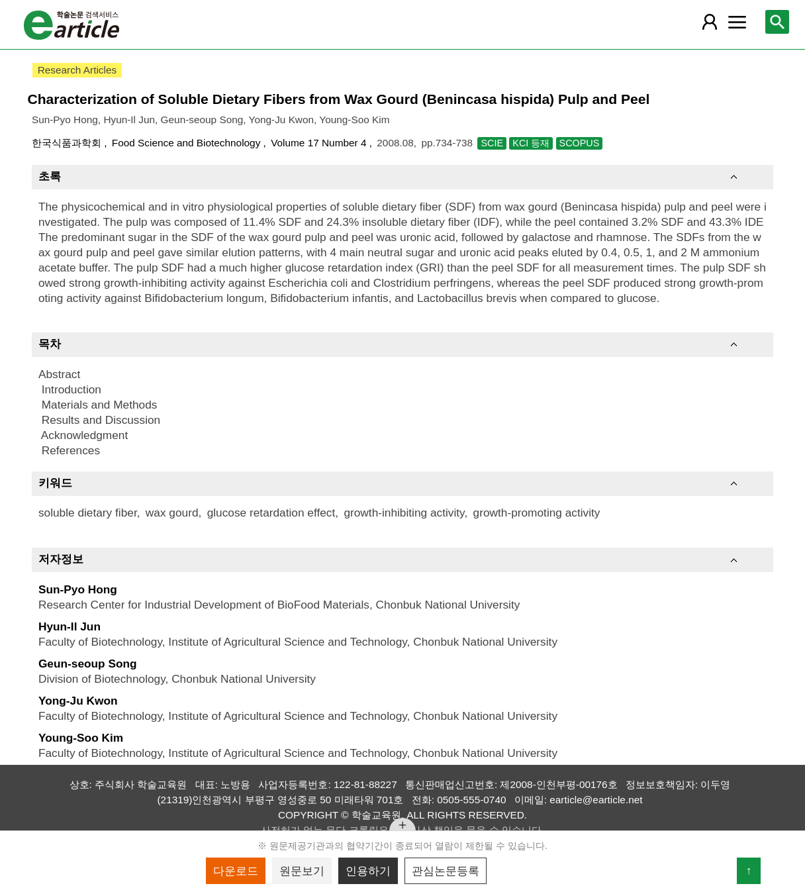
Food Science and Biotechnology (187, 142)
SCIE (492, 143)
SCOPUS (579, 143)
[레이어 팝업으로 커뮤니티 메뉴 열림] (737, 22)
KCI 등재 (530, 143)
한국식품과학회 (68, 142)
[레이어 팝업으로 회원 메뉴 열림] (709, 22)
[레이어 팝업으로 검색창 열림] (777, 22)
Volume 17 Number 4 (320, 142)
